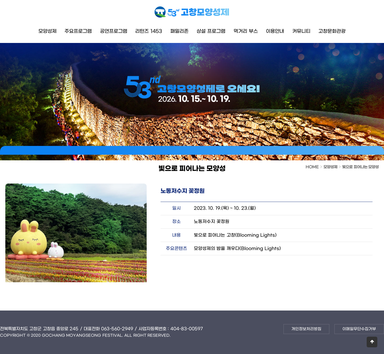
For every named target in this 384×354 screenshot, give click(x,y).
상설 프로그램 (211, 31)
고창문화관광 (332, 31)
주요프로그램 (78, 31)
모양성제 (47, 31)
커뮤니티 (301, 31)
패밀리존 (179, 31)
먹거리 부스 (246, 31)
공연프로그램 (113, 31)
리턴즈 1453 (148, 31)
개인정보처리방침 (306, 329)
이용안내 (275, 31)
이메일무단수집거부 (359, 329)
